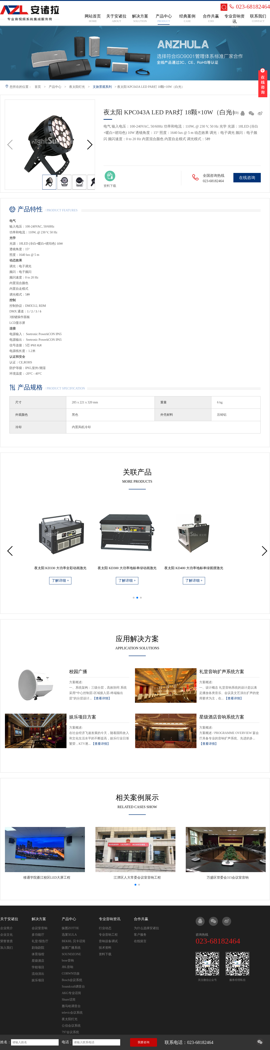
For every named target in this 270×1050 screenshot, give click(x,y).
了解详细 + (70, 580)
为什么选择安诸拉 (146, 928)
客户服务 (140, 934)
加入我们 (6, 947)
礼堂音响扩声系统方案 (221, 671)
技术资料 (105, 947)
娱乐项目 (38, 980)
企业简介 (6, 928)
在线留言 (140, 941)
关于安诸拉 (9, 919)
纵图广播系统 (71, 947)
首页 (38, 86)
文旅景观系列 (102, 86)
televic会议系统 (72, 1012)
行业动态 (105, 928)
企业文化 (6, 934)
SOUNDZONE (71, 954)
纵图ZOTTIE (70, 928)
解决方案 (39, 919)
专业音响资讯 (109, 919)
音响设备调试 (108, 941)
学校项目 (38, 967)
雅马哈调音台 (71, 1006)
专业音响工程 (108, 934)
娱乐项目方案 (82, 716)
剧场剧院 (38, 947)
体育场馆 (38, 954)
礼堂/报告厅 (40, 941)
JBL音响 (67, 967)
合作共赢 (141, 919)
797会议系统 (70, 1032)
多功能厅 (38, 934)
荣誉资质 (6, 941)
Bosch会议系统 (72, 980)
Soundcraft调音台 (73, 986)
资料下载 (105, 954)
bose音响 (68, 960)
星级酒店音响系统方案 (221, 716)
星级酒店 (38, 960)
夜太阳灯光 (77, 86)
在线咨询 (247, 177)
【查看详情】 (102, 698)
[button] (89, 145)
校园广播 (78, 671)
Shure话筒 (68, 999)
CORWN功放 (71, 973)
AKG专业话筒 (71, 993)
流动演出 (38, 973)
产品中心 (55, 86)
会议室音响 (39, 928)
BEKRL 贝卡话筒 (73, 941)
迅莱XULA (69, 934)
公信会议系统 (71, 1025)
